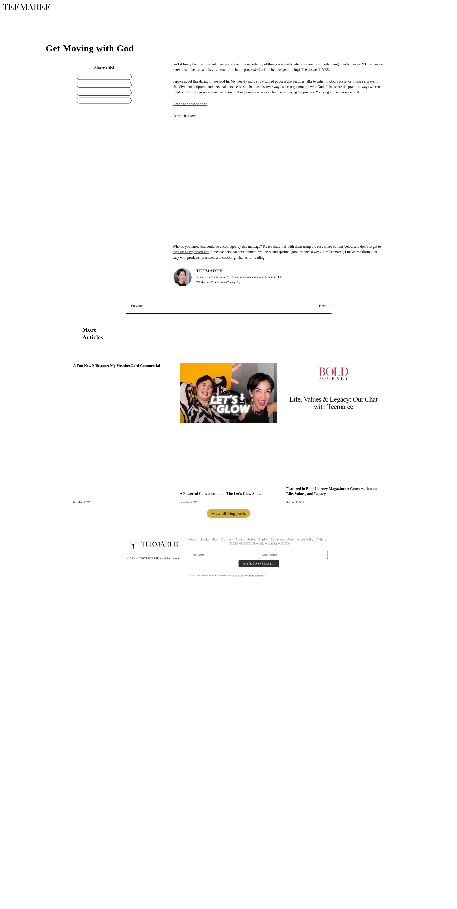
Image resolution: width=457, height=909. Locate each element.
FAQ (261, 543)
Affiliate (321, 539)
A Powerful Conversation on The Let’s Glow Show (220, 494)
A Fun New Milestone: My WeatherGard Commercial (116, 366)
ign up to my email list (191, 252)
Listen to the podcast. (190, 104)
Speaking (277, 539)
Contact (227, 539)
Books (205, 539)
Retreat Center (257, 539)
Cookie (233, 543)
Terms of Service (255, 576)
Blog (215, 539)
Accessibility (305, 539)
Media (240, 539)
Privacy (272, 543)
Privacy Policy (238, 576)
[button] (452, 11)
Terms (284, 543)
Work (290, 539)
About (193, 539)
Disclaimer (248, 543)
